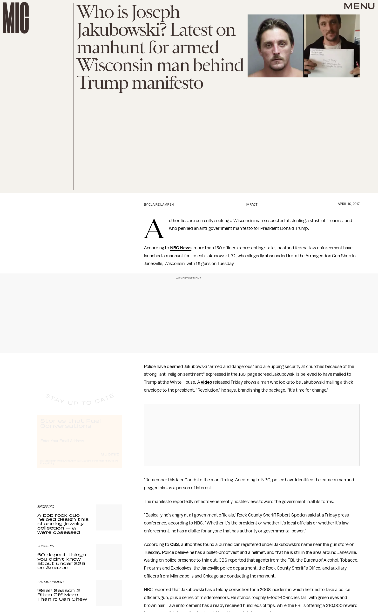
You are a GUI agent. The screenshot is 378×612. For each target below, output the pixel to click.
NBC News (181, 247)
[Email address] (79, 444)
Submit (110, 458)
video (206, 382)
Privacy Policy (47, 468)
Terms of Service (105, 465)
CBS (174, 544)
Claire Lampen (161, 204)
